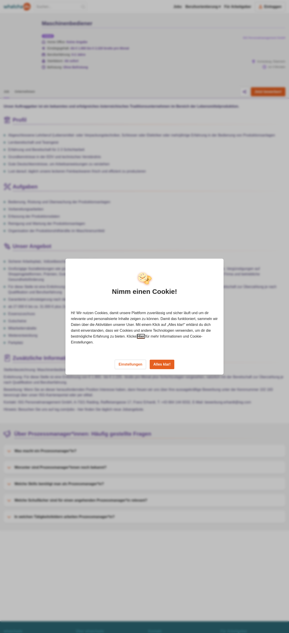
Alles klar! (161, 364)
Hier (140, 336)
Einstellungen (130, 364)
